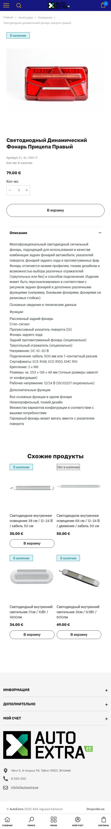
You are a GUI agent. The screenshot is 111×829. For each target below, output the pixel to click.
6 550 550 (18, 779)
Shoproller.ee (96, 809)
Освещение (45, 17)
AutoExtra (16, 809)
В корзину (55, 210)
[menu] (6, 5)
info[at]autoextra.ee (24, 787)
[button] (31, 822)
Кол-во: (12, 181)
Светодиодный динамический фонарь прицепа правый (37, 23)
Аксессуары (25, 17)
